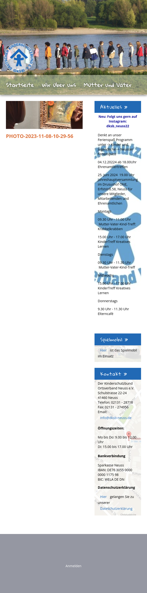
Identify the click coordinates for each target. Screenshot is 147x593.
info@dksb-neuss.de (116, 417)
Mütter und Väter (108, 85)
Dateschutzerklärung (116, 508)
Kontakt (113, 373)
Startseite (20, 85)
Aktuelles (114, 106)
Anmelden (73, 566)
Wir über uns (59, 85)
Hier (104, 350)
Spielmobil (114, 339)
